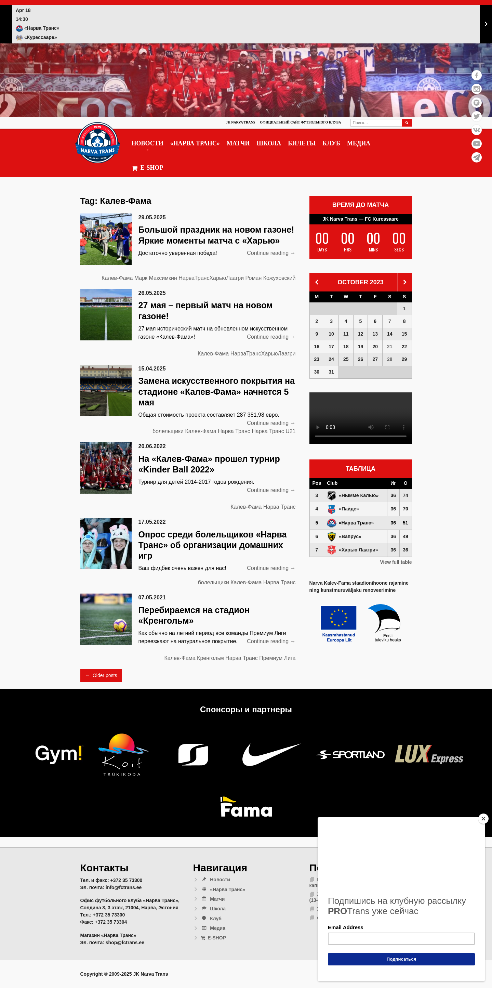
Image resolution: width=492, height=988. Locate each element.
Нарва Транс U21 (273, 431)
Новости (147, 143)
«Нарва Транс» (195, 143)
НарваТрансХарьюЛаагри (211, 278)
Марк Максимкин (155, 278)
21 (390, 346)
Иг (393, 483)
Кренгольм (210, 658)
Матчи (238, 143)
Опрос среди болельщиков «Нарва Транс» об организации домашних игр (212, 545)
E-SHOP (147, 167)
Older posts (101, 675)
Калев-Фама (117, 278)
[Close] (483, 819)
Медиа (358, 143)
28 (390, 359)
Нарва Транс (234, 431)
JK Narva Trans (240, 122)
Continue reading (271, 253)
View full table (396, 562)
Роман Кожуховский (270, 278)
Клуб (331, 143)
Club (332, 483)
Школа (268, 143)
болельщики (168, 431)
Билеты (302, 143)
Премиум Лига (277, 658)
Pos (317, 483)
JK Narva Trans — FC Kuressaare (360, 219)
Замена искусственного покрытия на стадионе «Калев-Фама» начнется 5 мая (216, 391)
